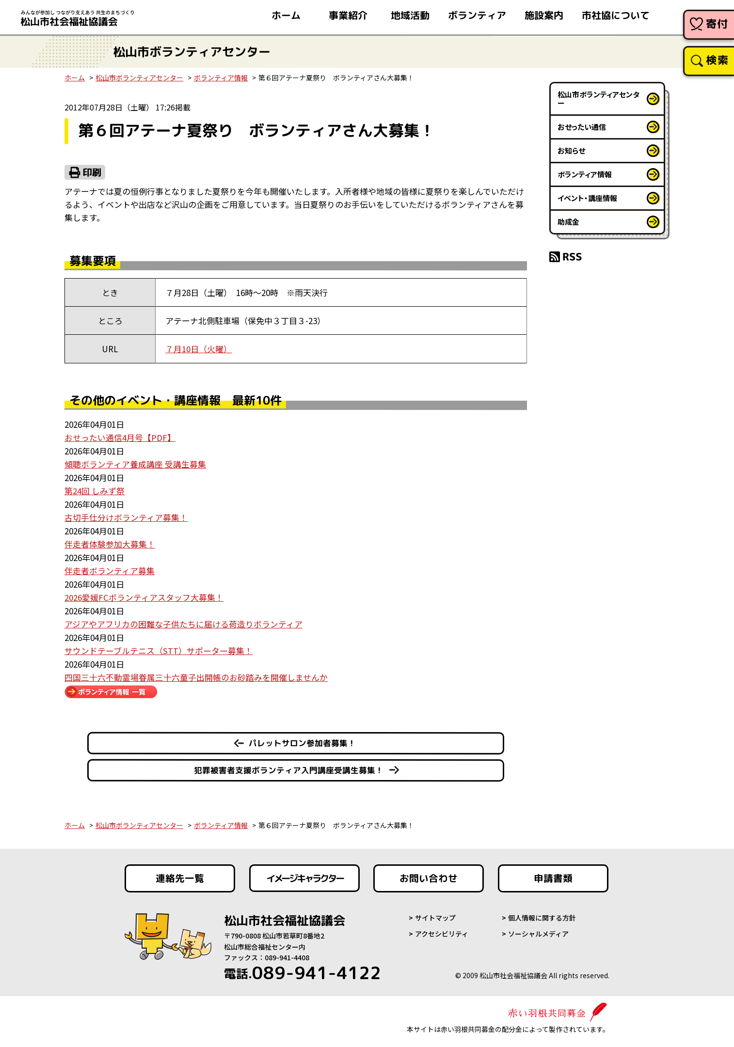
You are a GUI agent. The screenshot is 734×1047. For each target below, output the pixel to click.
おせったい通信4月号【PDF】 (120, 437)
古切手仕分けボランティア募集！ (126, 516)
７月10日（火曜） (198, 349)
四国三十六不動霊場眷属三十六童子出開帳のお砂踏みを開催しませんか (196, 674)
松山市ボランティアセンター (139, 77)
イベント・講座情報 (587, 198)
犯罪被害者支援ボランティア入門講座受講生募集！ (288, 766)
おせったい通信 (582, 127)
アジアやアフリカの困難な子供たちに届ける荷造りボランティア (183, 621)
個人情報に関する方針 (542, 915)
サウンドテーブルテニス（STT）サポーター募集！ (158, 647)
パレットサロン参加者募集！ (302, 739)
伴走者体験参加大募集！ (109, 542)
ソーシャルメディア (538, 931)
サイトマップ (435, 915)
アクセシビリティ (441, 931)
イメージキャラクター (304, 875)
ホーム (74, 77)
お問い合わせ (428, 875)
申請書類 (553, 875)
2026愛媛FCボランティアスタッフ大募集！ (143, 595)
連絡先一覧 (180, 875)
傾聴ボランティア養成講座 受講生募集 (135, 463)
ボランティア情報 (221, 77)
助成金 (568, 222)
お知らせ (571, 150)
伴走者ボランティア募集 (109, 569)
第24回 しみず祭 (94, 490)
